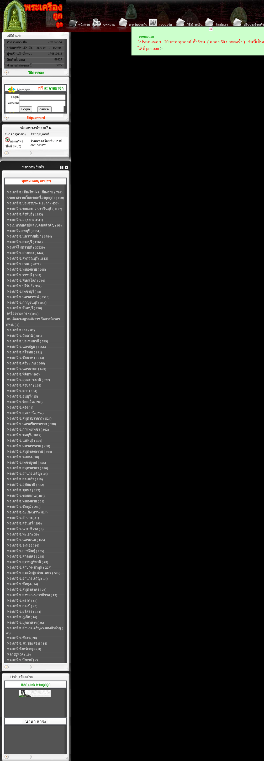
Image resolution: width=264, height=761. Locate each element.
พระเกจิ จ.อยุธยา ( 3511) (25, 220)
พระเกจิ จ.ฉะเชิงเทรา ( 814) (27, 512)
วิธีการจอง (36, 73)
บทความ (109, 25)
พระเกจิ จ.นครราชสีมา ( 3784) (29, 236)
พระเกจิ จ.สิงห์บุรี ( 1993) (25, 214)
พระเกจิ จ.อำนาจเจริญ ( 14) (27, 578)
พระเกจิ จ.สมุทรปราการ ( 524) (29, 418)
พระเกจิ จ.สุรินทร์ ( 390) (24, 523)
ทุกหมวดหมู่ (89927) (36, 181)
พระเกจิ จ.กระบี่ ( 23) (22, 606)
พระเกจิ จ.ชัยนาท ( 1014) (25, 358)
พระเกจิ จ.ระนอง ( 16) (23, 545)
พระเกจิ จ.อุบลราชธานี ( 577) (28, 380)
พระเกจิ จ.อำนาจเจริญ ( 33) (27, 474)
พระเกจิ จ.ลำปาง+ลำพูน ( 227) (29, 567)
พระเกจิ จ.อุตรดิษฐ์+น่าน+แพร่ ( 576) (33, 573)
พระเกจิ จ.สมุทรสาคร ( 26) (26, 590)
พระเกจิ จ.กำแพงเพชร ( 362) (28, 429)
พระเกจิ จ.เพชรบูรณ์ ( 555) (26, 463)
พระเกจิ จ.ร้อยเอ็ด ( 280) (25, 402)
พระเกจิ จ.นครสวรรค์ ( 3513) (28, 297)
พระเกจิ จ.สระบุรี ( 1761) (25, 242)
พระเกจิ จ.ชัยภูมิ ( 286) (23, 507)
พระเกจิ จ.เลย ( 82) (21, 330)
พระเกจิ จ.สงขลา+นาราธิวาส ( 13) (32, 595)
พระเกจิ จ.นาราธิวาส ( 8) (25, 529)
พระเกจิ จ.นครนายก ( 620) (26, 369)
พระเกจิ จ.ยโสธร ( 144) (24, 612)
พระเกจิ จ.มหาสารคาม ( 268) (28, 446)
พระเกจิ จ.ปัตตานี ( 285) (24, 336)
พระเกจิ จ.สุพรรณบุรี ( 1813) (27, 258)
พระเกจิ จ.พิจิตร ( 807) (23, 374)
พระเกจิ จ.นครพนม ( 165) (26, 540)
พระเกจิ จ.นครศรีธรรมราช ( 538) (31, 424)
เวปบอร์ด (165, 25)
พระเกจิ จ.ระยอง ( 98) (23, 457)
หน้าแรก (84, 25)
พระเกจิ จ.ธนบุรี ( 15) (22, 396)
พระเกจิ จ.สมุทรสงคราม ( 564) (29, 452)
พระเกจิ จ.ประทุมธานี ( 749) (27, 341)
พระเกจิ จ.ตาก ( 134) (22, 391)
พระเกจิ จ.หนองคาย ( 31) (25, 501)
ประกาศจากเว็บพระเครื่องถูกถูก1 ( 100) (35, 198)
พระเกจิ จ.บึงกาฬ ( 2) (22, 660)
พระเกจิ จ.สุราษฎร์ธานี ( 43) (27, 562)
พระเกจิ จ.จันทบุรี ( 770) (24, 308)
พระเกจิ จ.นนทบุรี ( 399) (24, 441)
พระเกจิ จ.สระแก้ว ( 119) (25, 479)
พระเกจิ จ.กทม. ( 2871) (24, 264)
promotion (146, 36)
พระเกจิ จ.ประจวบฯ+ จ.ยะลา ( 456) (33, 203)
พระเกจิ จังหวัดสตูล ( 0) (24, 649)
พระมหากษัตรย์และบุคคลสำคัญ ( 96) (34, 225)
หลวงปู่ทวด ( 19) (19, 654)
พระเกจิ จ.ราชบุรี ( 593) (24, 275)
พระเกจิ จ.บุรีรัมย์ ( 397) (24, 286)
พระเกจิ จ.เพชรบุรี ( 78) (24, 292)
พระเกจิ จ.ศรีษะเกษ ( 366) (26, 363)
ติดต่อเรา (221, 25)
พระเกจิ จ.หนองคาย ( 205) (26, 269)
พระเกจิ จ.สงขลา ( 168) (24, 385)
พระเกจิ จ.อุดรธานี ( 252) (25, 413)
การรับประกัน (138, 25)
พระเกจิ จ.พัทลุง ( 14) (22, 584)
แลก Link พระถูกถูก (35, 685)
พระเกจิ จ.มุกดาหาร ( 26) (25, 623)
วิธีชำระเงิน (194, 25)
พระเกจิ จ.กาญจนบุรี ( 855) (26, 303)
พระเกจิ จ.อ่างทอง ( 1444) (26, 253)
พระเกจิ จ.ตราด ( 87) (22, 601)
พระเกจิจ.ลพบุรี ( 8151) (23, 231)
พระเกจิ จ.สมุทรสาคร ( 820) (27, 468)
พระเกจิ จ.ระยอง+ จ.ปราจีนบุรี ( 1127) (34, 209)
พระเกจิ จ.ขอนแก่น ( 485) (26, 496)
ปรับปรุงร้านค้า (254, 25)
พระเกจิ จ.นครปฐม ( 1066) (26, 347)
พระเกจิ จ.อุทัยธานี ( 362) (25, 485)
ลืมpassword (36, 118)
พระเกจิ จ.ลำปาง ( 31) (23, 518)
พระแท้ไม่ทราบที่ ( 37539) (26, 247)
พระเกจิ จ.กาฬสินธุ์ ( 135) (25, 551)
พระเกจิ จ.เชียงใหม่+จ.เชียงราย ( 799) (34, 192)
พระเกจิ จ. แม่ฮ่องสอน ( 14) (27, 643)
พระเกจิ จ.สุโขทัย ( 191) (24, 352)
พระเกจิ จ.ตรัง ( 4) (20, 407)
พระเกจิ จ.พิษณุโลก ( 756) (26, 280)
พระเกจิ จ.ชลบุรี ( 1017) (24, 435)
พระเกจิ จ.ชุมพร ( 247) (23, 490)
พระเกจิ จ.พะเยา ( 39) (23, 534)
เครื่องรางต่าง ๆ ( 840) (23, 314)
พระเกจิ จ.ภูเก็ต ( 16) (22, 617)
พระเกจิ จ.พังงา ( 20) (22, 638)
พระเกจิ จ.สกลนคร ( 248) (25, 556)
